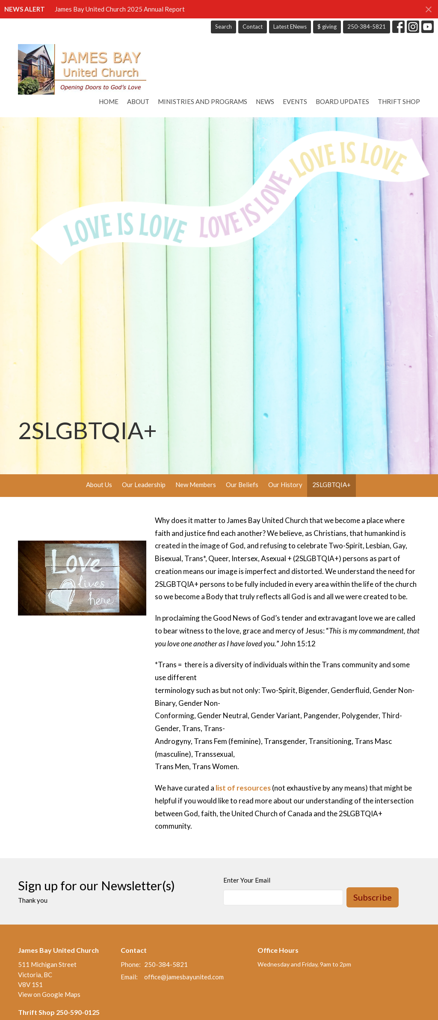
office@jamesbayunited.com (184, 977)
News (265, 101)
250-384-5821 (366, 26)
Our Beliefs (242, 484)
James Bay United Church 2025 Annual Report (120, 9)
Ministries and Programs (202, 101)
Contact (253, 26)
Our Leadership (144, 484)
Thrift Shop (399, 101)
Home (108, 101)
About (138, 101)
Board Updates (342, 101)
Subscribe (372, 897)
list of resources (243, 787)
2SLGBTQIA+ (331, 484)
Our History (285, 484)
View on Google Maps (49, 994)
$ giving (327, 26)
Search (223, 26)
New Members (195, 484)
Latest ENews (290, 26)
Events (295, 101)
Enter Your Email (246, 880)
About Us (99, 484)
